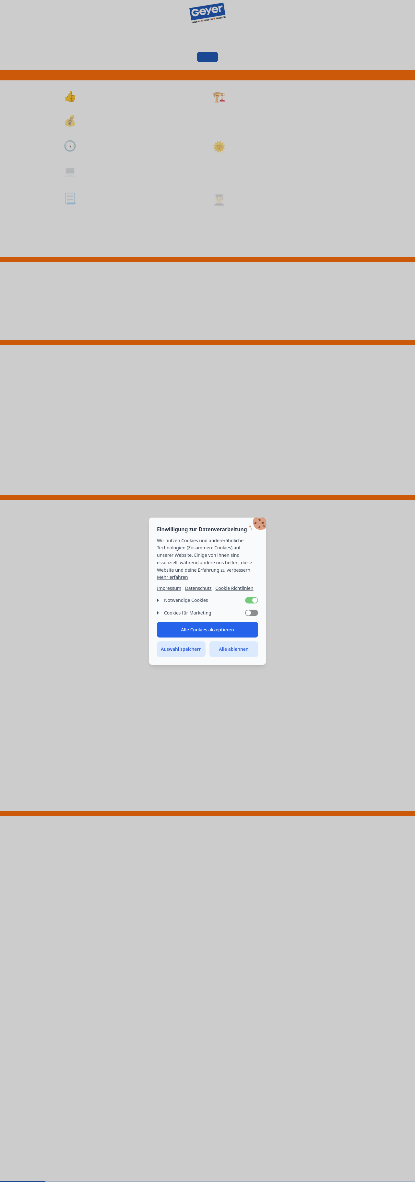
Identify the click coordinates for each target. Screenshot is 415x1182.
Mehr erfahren (172, 577)
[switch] (251, 600)
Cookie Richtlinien (234, 588)
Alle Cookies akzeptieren (207, 629)
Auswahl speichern (181, 649)
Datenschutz (198, 588)
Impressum (169, 588)
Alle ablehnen (233, 649)
